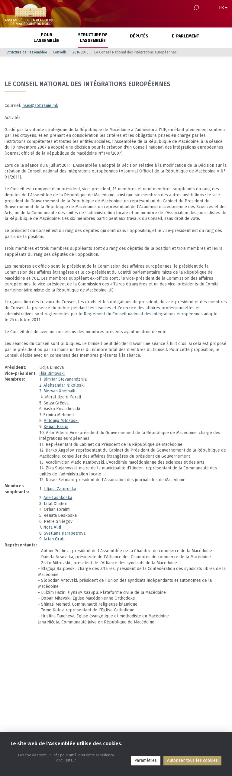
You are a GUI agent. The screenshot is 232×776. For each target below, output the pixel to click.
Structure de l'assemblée (26, 52)
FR (223, 7)
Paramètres (145, 760)
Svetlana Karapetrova (64, 533)
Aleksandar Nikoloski (64, 385)
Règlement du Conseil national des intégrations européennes (143, 314)
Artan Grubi (55, 539)
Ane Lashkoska (58, 497)
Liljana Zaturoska (60, 488)
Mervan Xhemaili (59, 391)
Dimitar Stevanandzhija (65, 379)
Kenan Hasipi (56, 426)
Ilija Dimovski (52, 373)
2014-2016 (80, 52)
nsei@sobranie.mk (40, 105)
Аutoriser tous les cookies (192, 760)
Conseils (60, 52)
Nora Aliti (52, 527)
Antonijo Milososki (61, 420)
